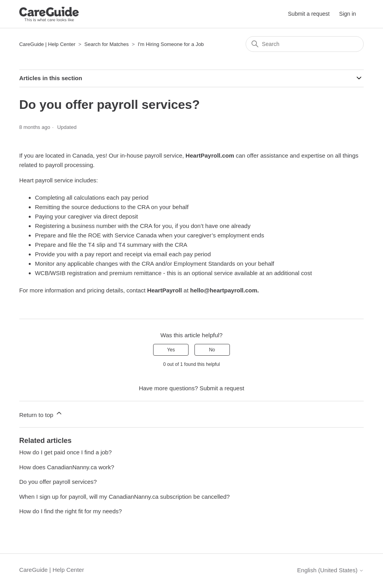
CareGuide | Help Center (47, 44)
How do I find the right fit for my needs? (70, 511)
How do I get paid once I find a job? (65, 452)
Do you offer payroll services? (58, 481)
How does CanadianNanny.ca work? (67, 467)
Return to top (41, 413)
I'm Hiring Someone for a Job (171, 44)
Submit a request (309, 14)
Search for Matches (106, 44)
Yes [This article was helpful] (171, 350)
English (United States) (330, 570)
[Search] (305, 44)
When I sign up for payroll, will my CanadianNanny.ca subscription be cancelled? (124, 496)
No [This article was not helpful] (212, 350)
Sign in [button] (347, 14)
